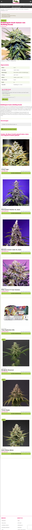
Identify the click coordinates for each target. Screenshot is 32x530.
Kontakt (20, 527)
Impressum (20, 525)
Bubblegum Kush (4, 10)
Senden (5, 99)
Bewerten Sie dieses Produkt (9, 129)
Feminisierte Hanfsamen (10, 9)
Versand (4, 520)
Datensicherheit (5, 527)
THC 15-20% (21, 9)
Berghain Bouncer (7, 370)
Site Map (19, 522)
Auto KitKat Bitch (7, 450)
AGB (18, 520)
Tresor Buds (5, 410)
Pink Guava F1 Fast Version (10, 290)
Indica (17, 9)
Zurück (4, 20)
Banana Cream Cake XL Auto (11, 249)
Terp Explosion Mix (8, 330)
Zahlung (4, 522)
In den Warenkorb (16, 453)
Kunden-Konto (5, 525)
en (26, 4)
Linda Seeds (3, 448)
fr (28, 4)
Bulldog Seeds (3, 26)
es (24, 4)
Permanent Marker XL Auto (10, 209)
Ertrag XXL (26, 9)
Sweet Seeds (3, 328)
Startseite (2, 9)
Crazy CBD (5, 169)
